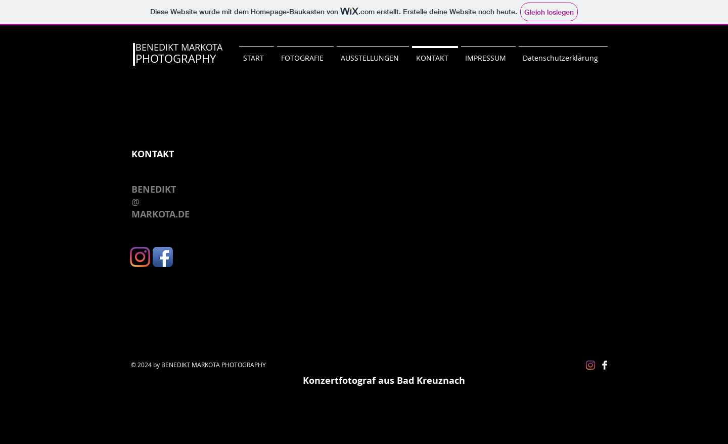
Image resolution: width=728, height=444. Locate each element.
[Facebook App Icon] (163, 257)
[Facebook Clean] (604, 365)
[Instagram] (140, 257)
